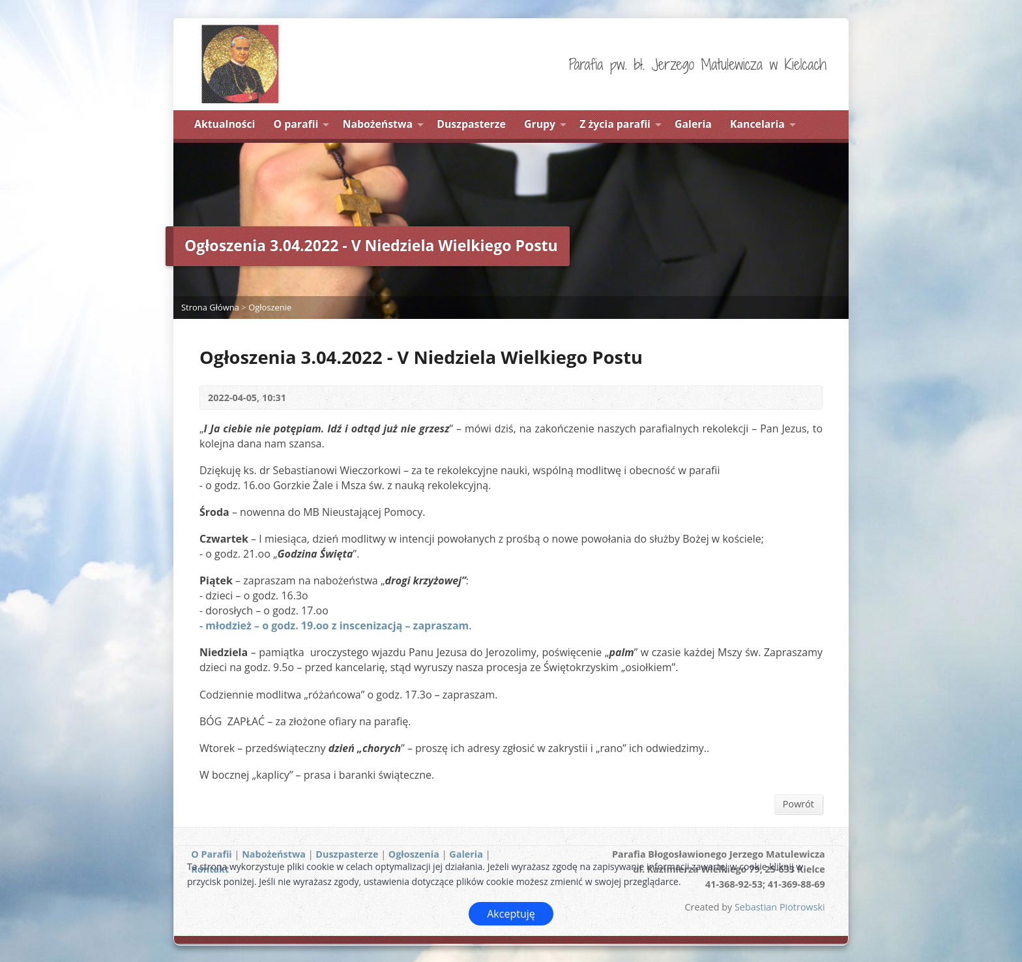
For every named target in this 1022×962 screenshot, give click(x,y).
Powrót (798, 804)
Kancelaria (757, 124)
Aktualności (224, 124)
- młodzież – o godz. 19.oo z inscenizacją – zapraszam (334, 625)
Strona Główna (210, 307)
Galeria (693, 124)
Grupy (539, 124)
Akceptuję (511, 914)
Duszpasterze (471, 124)
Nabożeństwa (378, 124)
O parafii (296, 124)
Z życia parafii (614, 124)
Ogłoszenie (269, 307)
